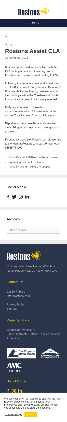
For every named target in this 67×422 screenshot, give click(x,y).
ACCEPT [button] (30, 414)
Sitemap (12, 308)
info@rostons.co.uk (19, 296)
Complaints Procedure (21, 329)
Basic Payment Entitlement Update (30, 167)
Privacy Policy (16, 304)
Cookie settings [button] (13, 414)
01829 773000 (16, 291)
